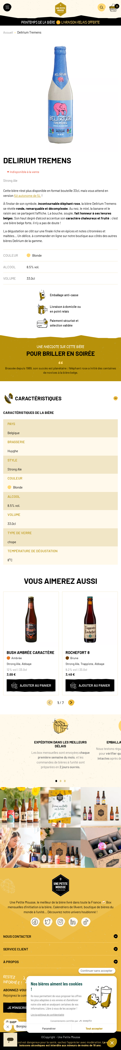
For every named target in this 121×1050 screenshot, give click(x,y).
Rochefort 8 (78, 652)
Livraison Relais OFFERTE (80, 22)
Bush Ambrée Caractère (30, 652)
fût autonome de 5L (27, 195)
